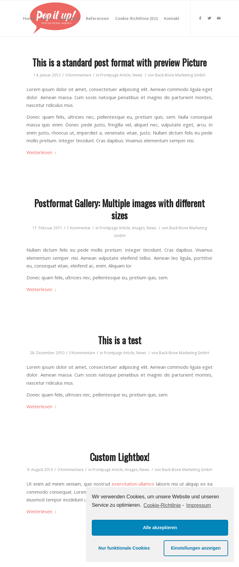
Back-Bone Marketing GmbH (180, 75)
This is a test (119, 340)
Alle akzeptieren (160, 527)
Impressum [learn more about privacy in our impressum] (198, 505)
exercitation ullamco (133, 484)
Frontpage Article (115, 75)
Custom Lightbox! (119, 457)
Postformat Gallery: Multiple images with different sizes (119, 209)
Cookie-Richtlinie (162, 505)
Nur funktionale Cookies (124, 548)
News (137, 75)
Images (138, 228)
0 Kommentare (78, 75)
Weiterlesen (42, 152)
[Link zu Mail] (218, 18)
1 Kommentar (79, 228)
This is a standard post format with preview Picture (119, 62)
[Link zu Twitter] (209, 18)
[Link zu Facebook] (200, 18)
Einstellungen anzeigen (196, 548)
